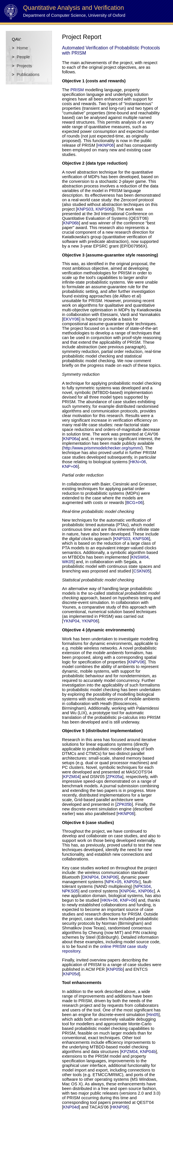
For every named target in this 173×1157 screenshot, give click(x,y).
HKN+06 (138, 462)
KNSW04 (139, 557)
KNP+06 (70, 466)
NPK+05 (114, 881)
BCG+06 (134, 502)
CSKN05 (141, 571)
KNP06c (146, 891)
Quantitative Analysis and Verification (73, 7)
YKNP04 (71, 621)
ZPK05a (114, 776)
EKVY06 (71, 319)
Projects (24, 66)
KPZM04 (71, 776)
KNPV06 (136, 662)
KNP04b (148, 1051)
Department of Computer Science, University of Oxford (74, 15)
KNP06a (71, 438)
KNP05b (115, 969)
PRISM (77, 90)
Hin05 (153, 1014)
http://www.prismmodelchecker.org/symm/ (102, 448)
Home (22, 48)
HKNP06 (105, 145)
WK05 (68, 561)
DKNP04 (90, 877)
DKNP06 (109, 877)
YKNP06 (90, 621)
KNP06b (71, 223)
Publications (28, 74)
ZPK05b (124, 804)
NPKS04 (143, 886)
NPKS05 (70, 891)
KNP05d (71, 974)
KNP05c (132, 881)
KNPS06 (104, 209)
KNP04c (128, 891)
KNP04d (71, 1107)
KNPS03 (85, 209)
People (23, 57)
